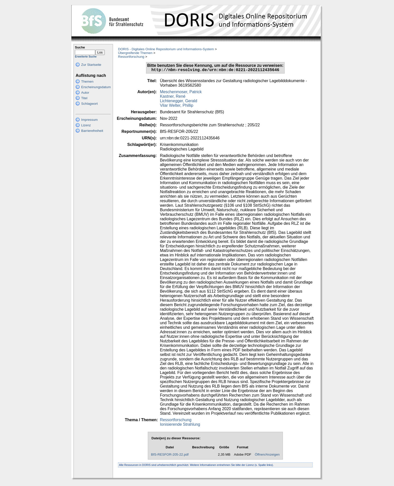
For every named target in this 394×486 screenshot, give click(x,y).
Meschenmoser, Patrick (181, 93)
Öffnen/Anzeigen (267, 455)
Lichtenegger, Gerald (178, 102)
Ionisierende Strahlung (180, 425)
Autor (85, 92)
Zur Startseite (91, 65)
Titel (84, 98)
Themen (87, 81)
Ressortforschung (131, 57)
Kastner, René (172, 97)
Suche (80, 47)
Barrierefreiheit (92, 131)
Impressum (89, 120)
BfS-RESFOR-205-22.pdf (170, 455)
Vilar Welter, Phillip (176, 106)
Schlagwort (89, 103)
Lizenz (86, 125)
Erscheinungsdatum (96, 87)
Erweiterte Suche (85, 56)
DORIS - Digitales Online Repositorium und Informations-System (166, 49)
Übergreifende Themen (135, 53)
